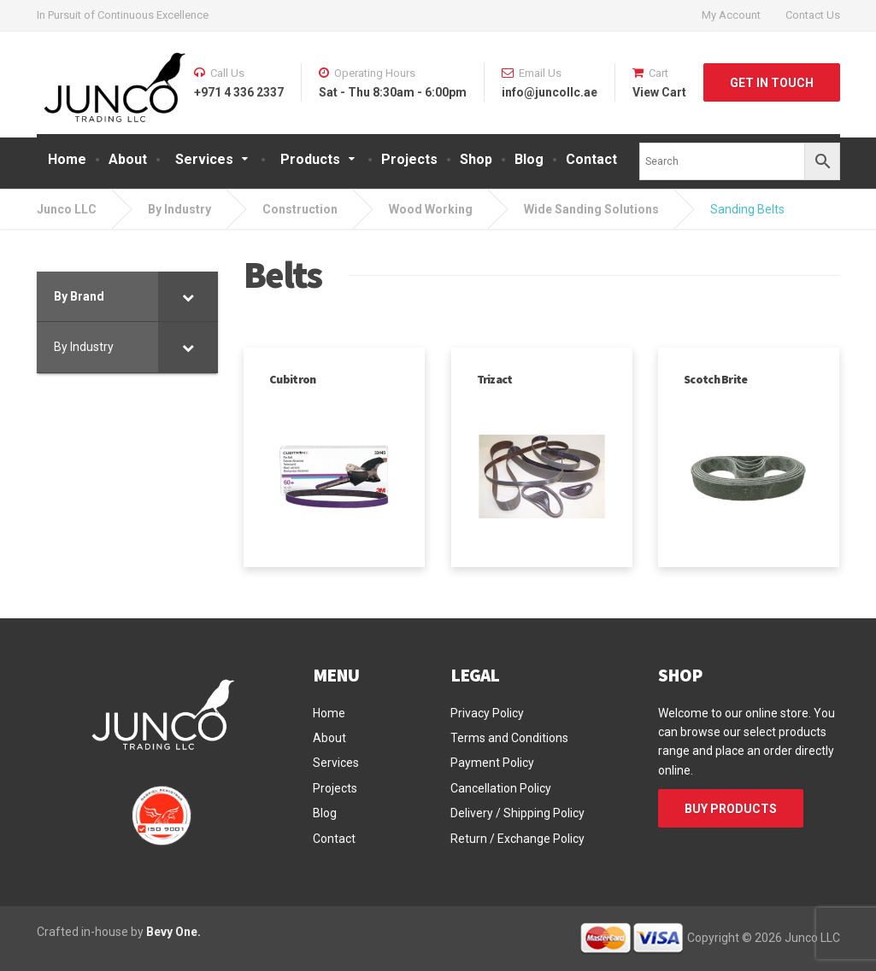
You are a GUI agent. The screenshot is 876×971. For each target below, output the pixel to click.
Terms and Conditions (509, 738)
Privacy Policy (487, 713)
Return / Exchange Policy (517, 838)
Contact (591, 159)
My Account (731, 15)
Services (204, 159)
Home (67, 159)
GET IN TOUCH (772, 83)
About (128, 159)
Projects (409, 159)
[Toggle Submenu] (188, 296)
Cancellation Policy (500, 788)
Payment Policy (492, 762)
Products (310, 159)
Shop (476, 159)
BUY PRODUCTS (731, 809)
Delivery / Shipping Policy (517, 813)
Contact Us (812, 15)
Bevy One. (173, 932)
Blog (529, 159)
